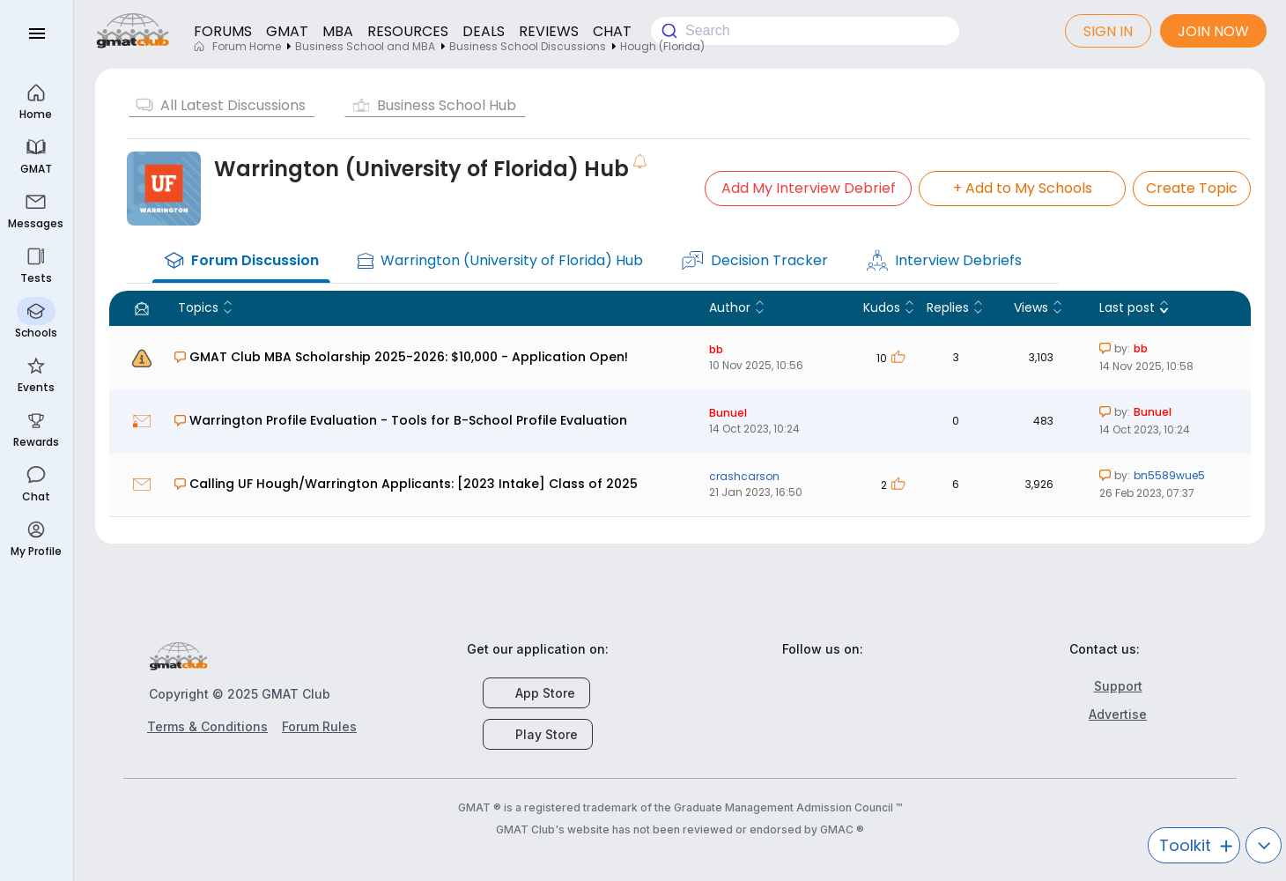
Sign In (1108, 31)
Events (36, 373)
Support (1108, 685)
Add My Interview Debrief (808, 188)
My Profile (36, 537)
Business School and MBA (365, 46)
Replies (948, 308)
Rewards (36, 427)
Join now (1213, 31)
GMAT (287, 31)
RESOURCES (407, 31)
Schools (36, 318)
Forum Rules (319, 726)
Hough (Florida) (662, 46)
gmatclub (133, 30)
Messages (36, 209)
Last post (1127, 308)
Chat (36, 482)
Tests (35, 263)
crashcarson (756, 476)
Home (36, 100)
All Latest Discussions (233, 105)
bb (728, 349)
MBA (337, 31)
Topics (198, 308)
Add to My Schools (1022, 188)
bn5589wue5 (1169, 475)
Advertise (1108, 714)
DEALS (483, 31)
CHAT (612, 31)
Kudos (881, 308)
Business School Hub (446, 105)
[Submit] (668, 31)
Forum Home (237, 46)
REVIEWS (549, 31)
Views (1031, 308)
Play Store (538, 734)
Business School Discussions (527, 46)
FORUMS (223, 31)
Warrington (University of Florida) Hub (421, 168)
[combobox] (805, 31)
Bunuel (740, 412)
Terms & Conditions (207, 726)
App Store (536, 692)
